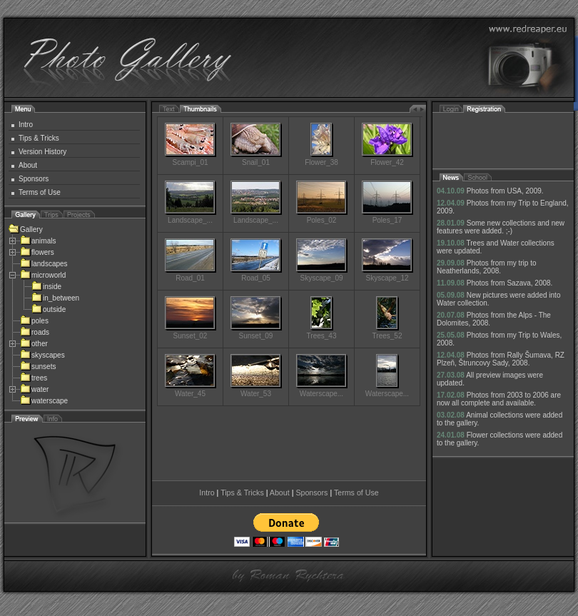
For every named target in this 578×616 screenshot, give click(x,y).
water (34, 389)
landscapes (44, 264)
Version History (42, 152)
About (28, 165)
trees (33, 378)
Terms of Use (40, 192)
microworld (43, 275)
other (34, 344)
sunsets (38, 366)
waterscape (44, 401)
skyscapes (42, 355)
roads (34, 332)
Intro (26, 124)
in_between (55, 298)
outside (48, 309)
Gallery (26, 229)
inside (46, 287)
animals (38, 241)
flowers (37, 252)
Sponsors (34, 179)
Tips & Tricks (39, 138)
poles (34, 321)
